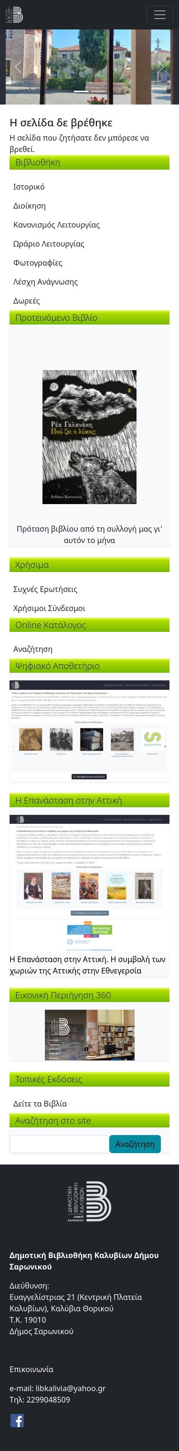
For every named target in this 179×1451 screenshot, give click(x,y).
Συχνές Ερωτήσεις (45, 589)
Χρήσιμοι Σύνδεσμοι (49, 608)
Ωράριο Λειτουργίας (48, 244)
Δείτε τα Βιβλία (40, 1103)
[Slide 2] (98, 91)
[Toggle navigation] (160, 14)
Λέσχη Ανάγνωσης (45, 282)
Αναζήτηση (33, 649)
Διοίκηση (29, 205)
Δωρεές (26, 301)
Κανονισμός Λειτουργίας (56, 225)
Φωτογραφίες (37, 263)
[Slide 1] (81, 91)
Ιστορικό (29, 186)
